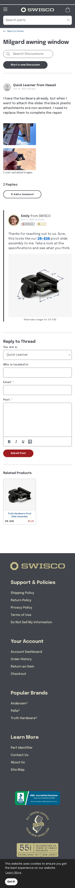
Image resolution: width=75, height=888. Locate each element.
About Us (18, 762)
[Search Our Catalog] (31, 20)
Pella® (15, 710)
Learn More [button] (13, 872)
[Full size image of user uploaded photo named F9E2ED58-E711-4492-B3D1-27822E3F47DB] (19, 159)
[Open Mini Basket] (68, 9)
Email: (7, 382)
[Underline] (23, 441)
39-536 (43, 238)
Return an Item (22, 666)
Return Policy (21, 600)
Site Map (17, 769)
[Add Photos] (30, 441)
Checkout (18, 673)
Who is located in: (16, 364)
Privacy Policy (21, 607)
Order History (21, 659)
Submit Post (18, 453)
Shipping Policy (22, 592)
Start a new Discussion (25, 65)
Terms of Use (21, 614)
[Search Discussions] (32, 54)
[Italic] (16, 441)
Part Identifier (22, 747)
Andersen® (19, 703)
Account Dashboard (26, 651)
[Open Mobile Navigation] (5, 9)
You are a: (10, 347)
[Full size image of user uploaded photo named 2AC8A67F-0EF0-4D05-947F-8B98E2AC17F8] (19, 134)
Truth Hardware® (24, 718)
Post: (6, 399)
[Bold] (9, 441)
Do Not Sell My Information (31, 622)
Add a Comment (22, 194)
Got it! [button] (11, 881)
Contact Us (19, 755)
